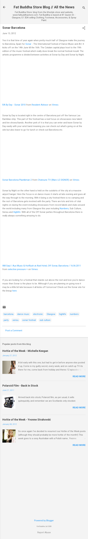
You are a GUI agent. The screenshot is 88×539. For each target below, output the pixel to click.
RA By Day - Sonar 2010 (14, 104)
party (6, 320)
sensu (15, 320)
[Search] (84, 8)
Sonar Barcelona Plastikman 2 (17, 180)
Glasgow (51, 314)
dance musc (23, 314)
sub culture (45, 320)
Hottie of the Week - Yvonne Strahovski (26, 419)
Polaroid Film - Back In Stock (20, 385)
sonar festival (29, 320)
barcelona (8, 314)
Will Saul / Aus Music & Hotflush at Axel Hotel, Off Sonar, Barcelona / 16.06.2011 (41, 265)
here (14, 290)
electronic (38, 314)
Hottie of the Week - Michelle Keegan (25, 350)
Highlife (17, 212)
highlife (62, 314)
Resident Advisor (40, 104)
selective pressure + (18, 269)
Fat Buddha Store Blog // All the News (44, 7)
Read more (79, 376)
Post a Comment (13, 330)
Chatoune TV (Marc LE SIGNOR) (53, 180)
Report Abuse (44, 532)
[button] (84, 28)
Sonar (28, 44)
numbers (74, 314)
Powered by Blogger (44, 520)
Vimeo (55, 104)
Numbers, (64, 208)
